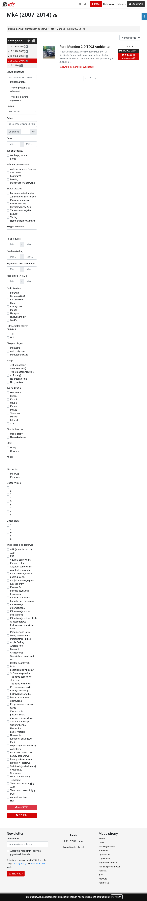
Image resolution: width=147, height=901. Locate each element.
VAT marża (15, 172)
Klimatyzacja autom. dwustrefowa (20, 613)
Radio (13, 742)
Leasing (14, 179)
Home (102, 838)
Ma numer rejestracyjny (22, 193)
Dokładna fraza (18, 82)
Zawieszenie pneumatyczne (17, 713)
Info (101, 874)
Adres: (10, 118)
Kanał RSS (104, 882)
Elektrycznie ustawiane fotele (21, 627)
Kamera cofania (18, 563)
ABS (12, 553)
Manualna (15, 347)
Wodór (13, 320)
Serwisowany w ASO (20, 207)
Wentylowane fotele (20, 635)
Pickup (13, 409)
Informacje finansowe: (18, 164)
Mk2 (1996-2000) (17, 51)
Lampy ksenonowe (19, 756)
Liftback (14, 420)
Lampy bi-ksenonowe (21, 759)
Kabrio (13, 406)
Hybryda (14, 313)
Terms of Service (37, 863)
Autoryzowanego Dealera (23, 169)
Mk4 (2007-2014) (17, 60)
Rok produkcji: (14, 238)
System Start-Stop (19, 721)
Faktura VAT (16, 176)
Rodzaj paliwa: (14, 288)
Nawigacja (15, 735)
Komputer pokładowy (21, 738)
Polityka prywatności (109, 866)
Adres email (13, 838)
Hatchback (15, 392)
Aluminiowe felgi (18, 797)
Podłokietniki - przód (20, 639)
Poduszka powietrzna (21, 752)
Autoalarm (15, 749)
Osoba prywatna (18, 155)
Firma (13, 158)
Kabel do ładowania (20, 597)
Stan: (9, 443)
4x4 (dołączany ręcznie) (22, 372)
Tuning (13, 217)
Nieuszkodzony (18, 437)
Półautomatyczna (19, 354)
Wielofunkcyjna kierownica (18, 727)
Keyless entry (17, 584)
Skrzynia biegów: (15, 343)
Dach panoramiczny (20, 776)
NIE (12, 337)
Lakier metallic (17, 731)
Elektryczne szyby (19, 690)
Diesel (13, 303)
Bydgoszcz (88, 67)
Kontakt (103, 870)
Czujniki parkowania (20, 559)
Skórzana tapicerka (20, 673)
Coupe (13, 403)
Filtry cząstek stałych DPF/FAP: (17, 328)
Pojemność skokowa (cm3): (21, 263)
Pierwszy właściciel (20, 200)
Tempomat (15, 780)
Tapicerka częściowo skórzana (21, 678)
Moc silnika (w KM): (17, 275)
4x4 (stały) (15, 375)
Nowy (13, 447)
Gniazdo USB (16, 652)
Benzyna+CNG (17, 296)
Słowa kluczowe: (15, 72)
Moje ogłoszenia (107, 846)
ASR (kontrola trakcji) (21, 549)
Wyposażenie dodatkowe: (20, 544)
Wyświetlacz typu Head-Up (22, 658)
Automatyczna (17, 351)
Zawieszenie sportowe (21, 718)
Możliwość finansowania (22, 183)
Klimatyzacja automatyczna (17, 606)
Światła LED (16, 769)
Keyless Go (16, 587)
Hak (12, 800)
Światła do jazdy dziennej (23, 766)
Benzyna (14, 292)
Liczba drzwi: (13, 520)
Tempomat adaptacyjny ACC (22, 785)
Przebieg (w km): (15, 251)
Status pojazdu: (15, 188)
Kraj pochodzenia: (16, 226)
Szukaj (22, 815)
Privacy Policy (20, 863)
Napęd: (10, 360)
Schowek (121, 4)
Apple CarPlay (17, 642)
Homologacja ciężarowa (22, 220)
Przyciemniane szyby (21, 687)
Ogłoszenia (108, 4)
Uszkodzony (16, 434)
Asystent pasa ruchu (20, 570)
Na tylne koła (16, 382)
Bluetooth (15, 649)
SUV (12, 423)
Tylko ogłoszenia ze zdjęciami (20, 89)
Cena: (9, 138)
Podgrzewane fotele (20, 632)
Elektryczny (16, 306)
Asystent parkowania (21, 566)
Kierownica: (13, 469)
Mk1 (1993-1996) (17, 46)
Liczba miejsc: (14, 483)
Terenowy (15, 413)
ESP (12, 556)
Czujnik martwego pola (22, 580)
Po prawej (15, 477)
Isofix (13, 666)
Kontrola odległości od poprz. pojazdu (21, 575)
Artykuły (103, 878)
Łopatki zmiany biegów (22, 670)
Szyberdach (16, 773)
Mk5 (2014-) (15, 65)
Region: (10, 106)
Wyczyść (22, 807)
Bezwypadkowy (18, 203)
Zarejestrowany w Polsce (23, 196)
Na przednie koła (18, 378)
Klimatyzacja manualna (22, 601)
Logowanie (136, 4)
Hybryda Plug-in (18, 316)
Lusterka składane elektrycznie (19, 699)
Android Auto (17, 645)
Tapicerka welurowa (20, 683)
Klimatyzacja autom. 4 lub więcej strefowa (23, 620)
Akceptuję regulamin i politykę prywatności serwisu (25, 853)
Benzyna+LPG (17, 299)
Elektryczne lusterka (20, 694)
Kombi (13, 399)
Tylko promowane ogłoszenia (19, 99)
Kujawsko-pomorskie (70, 67)
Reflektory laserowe (20, 762)
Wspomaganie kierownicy (23, 745)
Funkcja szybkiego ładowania (19, 592)
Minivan (14, 416)
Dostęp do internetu (20, 663)
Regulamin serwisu (108, 862)
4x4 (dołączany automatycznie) (18, 367)
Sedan (13, 396)
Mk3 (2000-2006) (17, 56)
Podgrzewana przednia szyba (21, 706)
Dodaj (96, 4)
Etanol (13, 310)
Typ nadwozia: (14, 388)
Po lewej (14, 473)
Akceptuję (116, 896)
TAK (12, 334)
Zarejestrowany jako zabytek (20, 212)
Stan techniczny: (15, 429)
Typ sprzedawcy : (15, 150)
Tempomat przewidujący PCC (22, 792)
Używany (14, 451)
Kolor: (10, 456)
